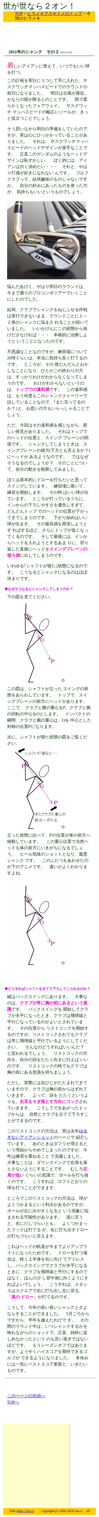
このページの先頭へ (26, 1396)
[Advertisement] (44, 40)
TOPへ (13, 1402)
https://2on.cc (25, 1511)
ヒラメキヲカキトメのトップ (54, 13)
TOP (19, 13)
